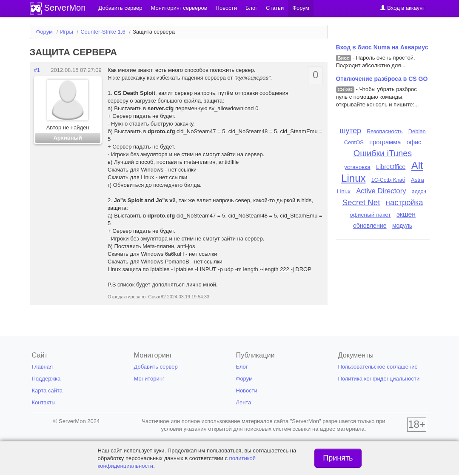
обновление (370, 225)
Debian (417, 131)
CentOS (354, 142)
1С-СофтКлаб (388, 180)
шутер (350, 130)
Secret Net (361, 202)
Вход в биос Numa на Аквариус (382, 47)
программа (385, 142)
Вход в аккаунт (402, 8)
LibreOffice (390, 166)
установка (357, 167)
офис (414, 142)
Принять (338, 458)
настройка (404, 202)
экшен (406, 214)
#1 (37, 70)
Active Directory (381, 191)
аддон (419, 192)
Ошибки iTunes (383, 153)
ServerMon (65, 7)
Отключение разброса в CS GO (382, 78)
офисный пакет (370, 215)
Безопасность (384, 131)
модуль (402, 225)
